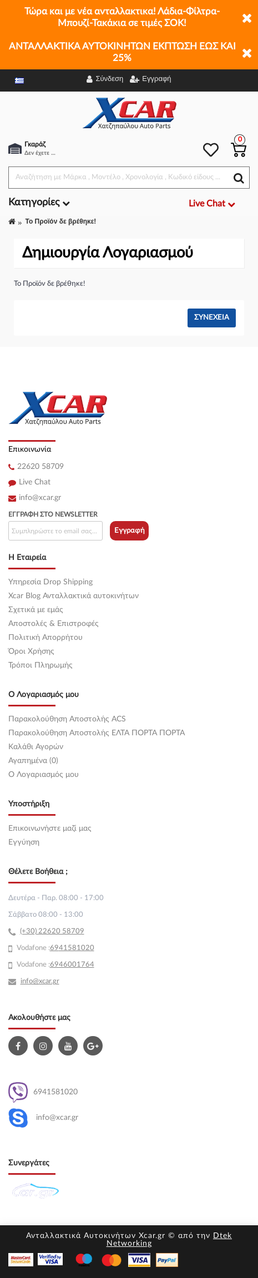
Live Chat (34, 482)
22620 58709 (40, 467)
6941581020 (43, 1092)
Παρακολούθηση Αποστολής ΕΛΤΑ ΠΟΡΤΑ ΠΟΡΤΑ (96, 733)
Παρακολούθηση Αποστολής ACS (67, 719)
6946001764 (72, 964)
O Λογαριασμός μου (43, 775)
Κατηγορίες (39, 203)
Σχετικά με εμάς (35, 610)
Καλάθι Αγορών (35, 747)
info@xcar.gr (40, 498)
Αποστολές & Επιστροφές (53, 624)
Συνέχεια (211, 317)
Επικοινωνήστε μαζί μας (50, 828)
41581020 (76, 948)
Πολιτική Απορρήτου (45, 637)
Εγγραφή (129, 530)
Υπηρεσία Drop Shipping (50, 582)
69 (54, 948)
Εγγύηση (23, 842)
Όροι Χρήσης (31, 651)
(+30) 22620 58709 (52, 931)
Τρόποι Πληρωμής (40, 665)
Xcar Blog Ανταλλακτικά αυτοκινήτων (73, 596)
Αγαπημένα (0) (33, 761)
